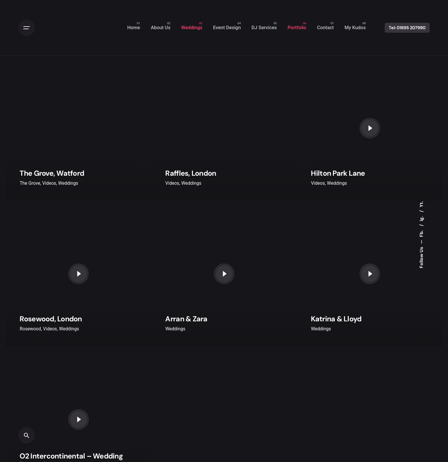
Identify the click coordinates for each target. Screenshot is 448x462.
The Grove (30, 183)
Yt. (421, 204)
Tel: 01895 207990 (407, 28)
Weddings (68, 183)
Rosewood (30, 329)
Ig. (421, 218)
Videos (49, 183)
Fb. (421, 233)
